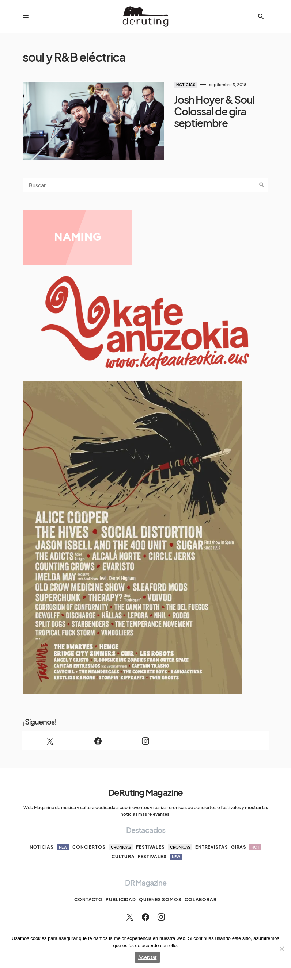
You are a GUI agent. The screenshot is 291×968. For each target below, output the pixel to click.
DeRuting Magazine (145, 781)
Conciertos (102, 837)
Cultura (123, 846)
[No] (282, 948)
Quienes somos (160, 889)
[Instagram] (145, 730)
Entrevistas (211, 837)
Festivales (164, 837)
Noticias (168, 84)
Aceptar (147, 957)
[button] (25, 16)
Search (262, 175)
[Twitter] (50, 730)
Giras (246, 837)
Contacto (88, 889)
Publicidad (121, 889)
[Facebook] (97, 730)
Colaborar (201, 889)
